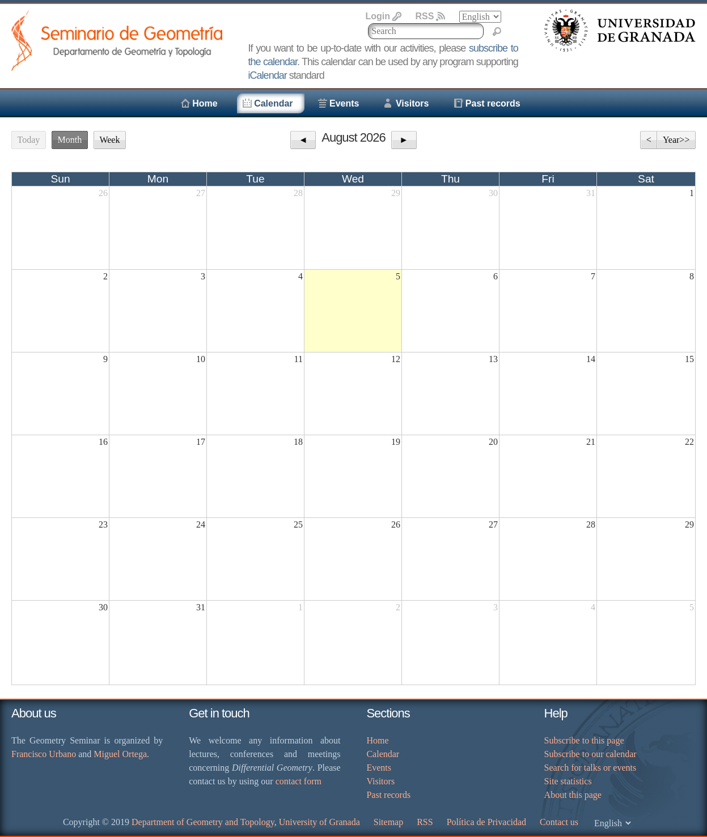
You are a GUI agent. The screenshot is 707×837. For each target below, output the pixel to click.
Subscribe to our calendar (590, 754)
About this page (573, 795)
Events (344, 103)
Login (377, 16)
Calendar (273, 103)
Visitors (412, 103)
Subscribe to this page (584, 740)
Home (204, 103)
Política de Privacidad (486, 822)
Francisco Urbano (43, 754)
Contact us (559, 822)
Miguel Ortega (120, 754)
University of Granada (319, 822)
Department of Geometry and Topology (203, 822)
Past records (492, 103)
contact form (298, 781)
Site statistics (568, 781)
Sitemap (388, 822)
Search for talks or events (590, 767)
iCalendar (267, 75)
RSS (424, 16)
